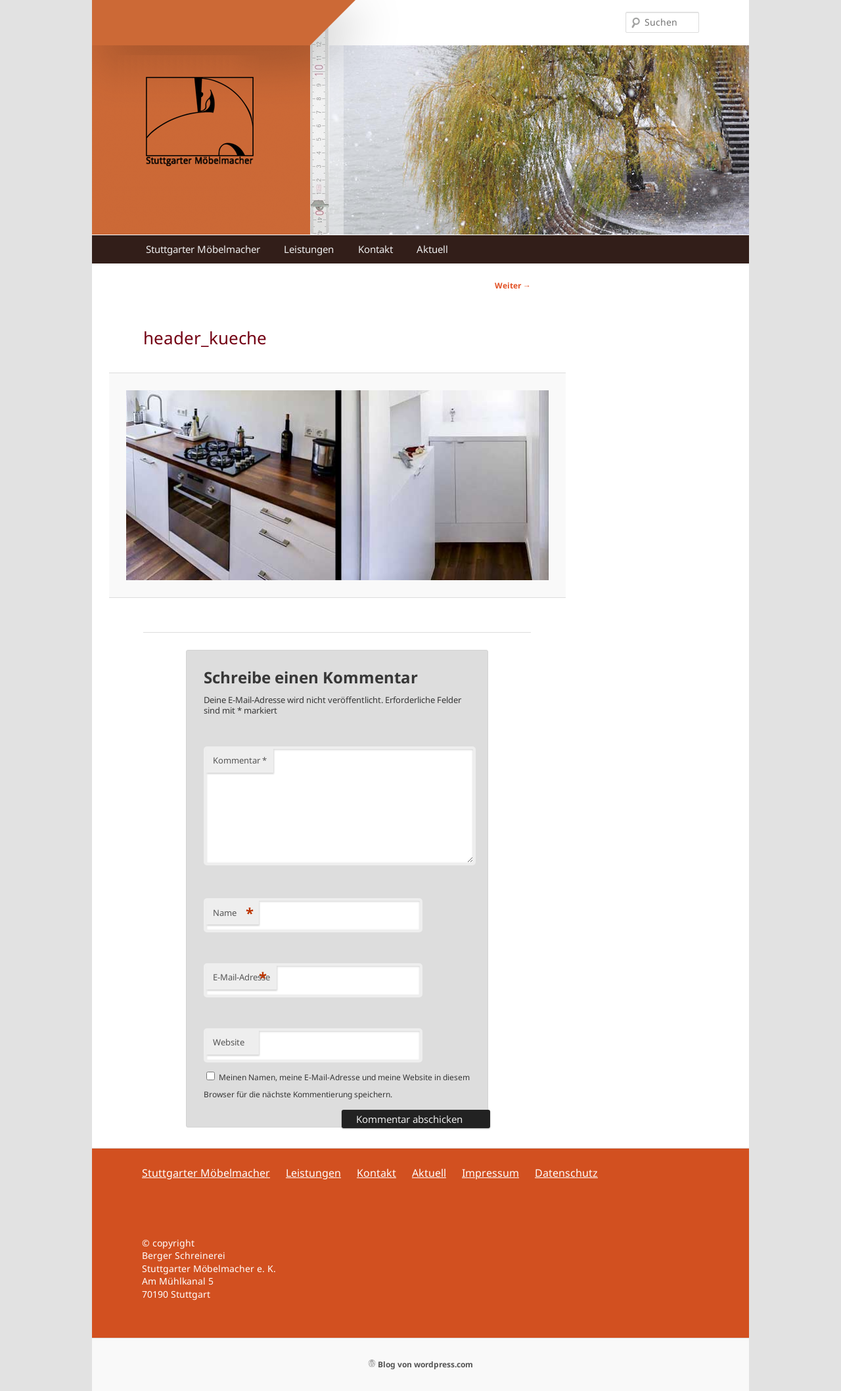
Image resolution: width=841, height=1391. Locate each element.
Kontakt (375, 249)
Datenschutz (566, 1173)
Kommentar (240, 760)
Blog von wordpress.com (421, 1364)
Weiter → (513, 285)
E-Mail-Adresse (241, 977)
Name (233, 913)
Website (228, 1042)
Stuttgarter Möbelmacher (203, 249)
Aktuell (432, 249)
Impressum (490, 1173)
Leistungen (309, 249)
